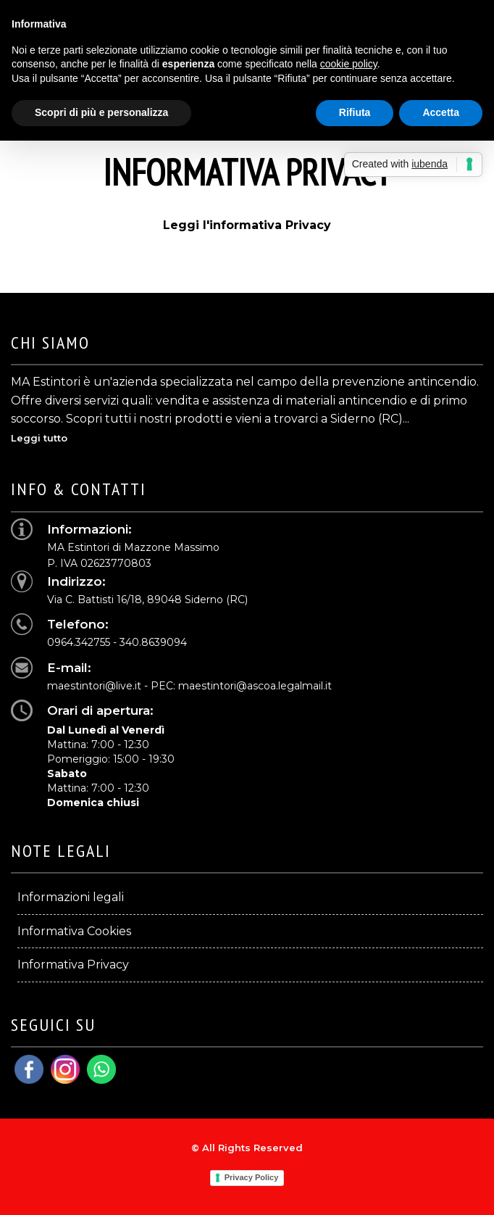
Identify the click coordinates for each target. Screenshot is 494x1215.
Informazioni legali (70, 897)
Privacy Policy (252, 1177)
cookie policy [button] (348, 64)
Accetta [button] (440, 112)
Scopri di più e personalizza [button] (101, 112)
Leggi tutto (39, 438)
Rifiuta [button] (355, 112)
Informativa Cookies (74, 931)
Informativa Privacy (73, 964)
